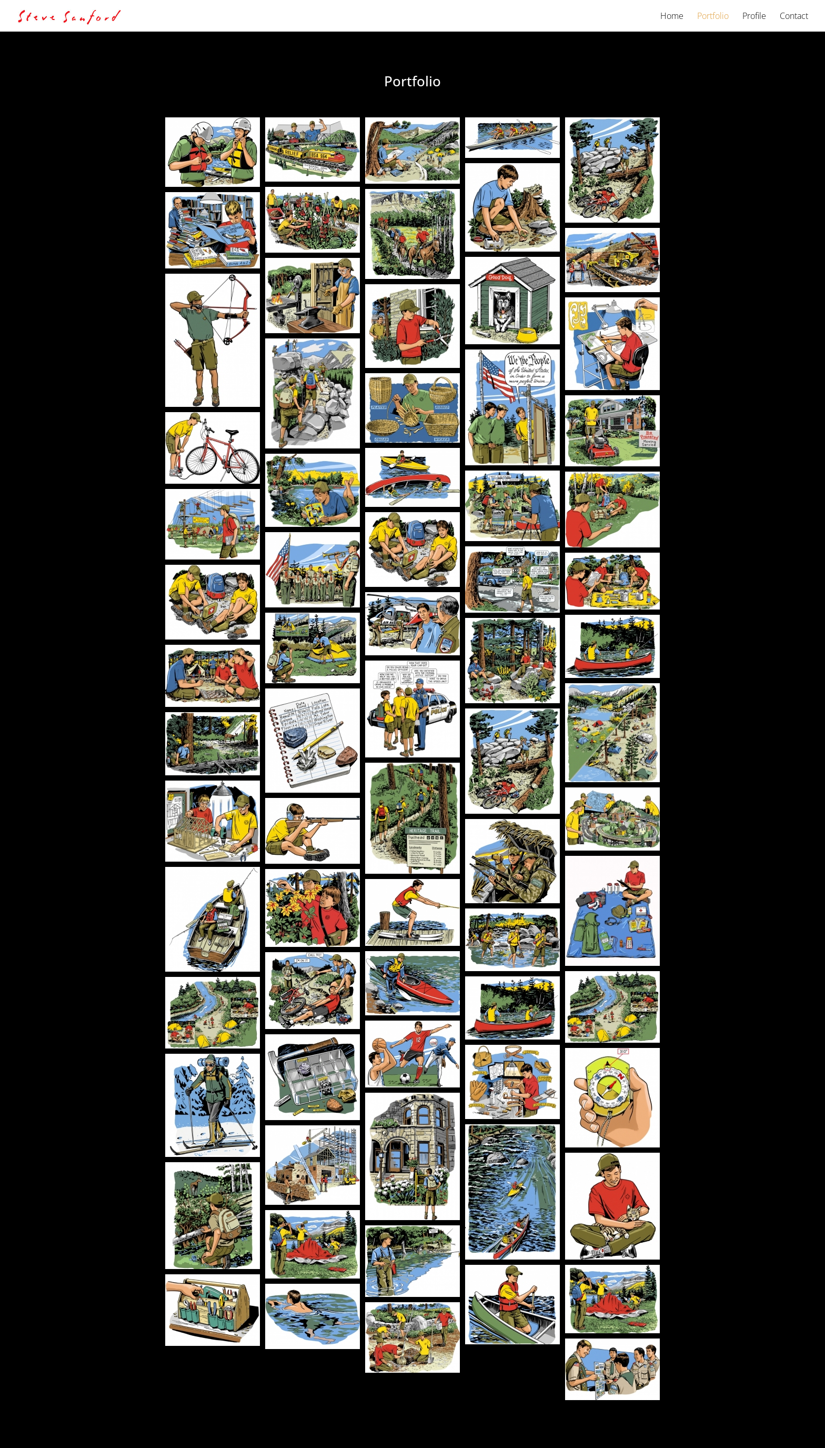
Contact (794, 17)
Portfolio (713, 17)
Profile (754, 17)
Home (671, 17)
